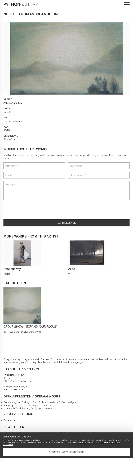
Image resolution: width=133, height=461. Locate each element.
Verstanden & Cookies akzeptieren (66, 452)
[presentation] (29, 210)
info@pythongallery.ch (15, 386)
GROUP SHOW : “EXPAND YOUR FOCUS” (30, 326)
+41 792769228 (13, 389)
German (45, 359)
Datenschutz (10, 420)
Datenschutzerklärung (81, 442)
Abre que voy (12, 269)
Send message (66, 223)
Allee (71, 269)
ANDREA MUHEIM (13, 103)
